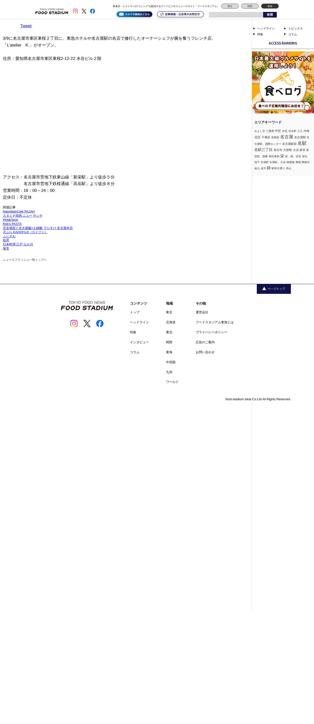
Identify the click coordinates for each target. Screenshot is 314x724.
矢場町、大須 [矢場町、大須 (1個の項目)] (277, 162)
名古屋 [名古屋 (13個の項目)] (286, 136)
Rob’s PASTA (12, 224)
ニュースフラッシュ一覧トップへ (25, 259)
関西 (250, 6)
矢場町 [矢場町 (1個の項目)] (265, 162)
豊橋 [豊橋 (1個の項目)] (298, 162)
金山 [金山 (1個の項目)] (257, 168)
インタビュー (139, 342)
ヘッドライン (266, 28)
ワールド (172, 382)
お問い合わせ (205, 352)
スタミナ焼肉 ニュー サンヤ (23, 215)
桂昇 (6, 240)
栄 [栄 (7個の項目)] (282, 156)
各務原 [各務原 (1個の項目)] (275, 137)
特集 (260, 34)
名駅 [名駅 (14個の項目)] (302, 143)
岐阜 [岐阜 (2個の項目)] (302, 150)
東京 (230, 6)
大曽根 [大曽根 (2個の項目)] (287, 150)
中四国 (170, 362)
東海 (270, 6)
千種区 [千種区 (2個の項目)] (266, 137)
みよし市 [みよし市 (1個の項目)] (259, 131)
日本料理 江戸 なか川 (18, 244)
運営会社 (202, 312)
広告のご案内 (205, 342)
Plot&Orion (10, 220)
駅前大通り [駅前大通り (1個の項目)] (278, 168)
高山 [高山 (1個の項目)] (288, 168)
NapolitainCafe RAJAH (19, 211)
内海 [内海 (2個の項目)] (306, 131)
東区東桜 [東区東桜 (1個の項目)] (274, 156)
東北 (169, 332)
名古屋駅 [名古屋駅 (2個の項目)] (300, 137)
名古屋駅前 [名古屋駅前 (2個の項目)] (289, 144)
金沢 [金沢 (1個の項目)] (263, 168)
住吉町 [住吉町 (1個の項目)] (292, 131)
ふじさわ (9, 236)
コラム (292, 34)
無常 (6, 248)
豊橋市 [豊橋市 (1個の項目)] (306, 162)
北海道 (170, 322)
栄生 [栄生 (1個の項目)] (304, 156)
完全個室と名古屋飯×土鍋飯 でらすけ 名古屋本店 (38, 228)
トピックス (295, 28)
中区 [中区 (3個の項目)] (278, 131)
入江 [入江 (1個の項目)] (300, 131)
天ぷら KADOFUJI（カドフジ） (25, 232)
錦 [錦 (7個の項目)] (269, 168)
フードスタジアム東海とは (215, 322)
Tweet (26, 25)
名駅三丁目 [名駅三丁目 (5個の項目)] (263, 150)
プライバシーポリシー (211, 332)
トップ (134, 312)
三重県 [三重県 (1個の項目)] (270, 131)
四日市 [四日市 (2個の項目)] (278, 150)
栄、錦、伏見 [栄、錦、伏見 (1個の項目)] (293, 156)
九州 (169, 372)
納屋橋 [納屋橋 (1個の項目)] (290, 162)
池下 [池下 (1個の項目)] (257, 162)
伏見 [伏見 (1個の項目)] (284, 131)
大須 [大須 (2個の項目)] (296, 150)
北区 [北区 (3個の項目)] (257, 137)
